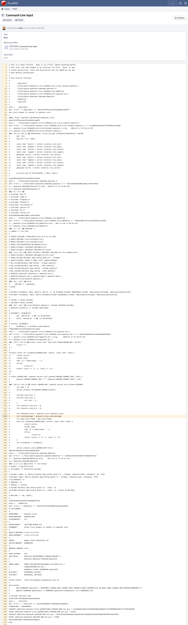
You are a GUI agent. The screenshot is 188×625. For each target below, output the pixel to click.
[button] (185, 3)
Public (20, 20)
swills (20, 28)
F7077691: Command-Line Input (23, 46)
